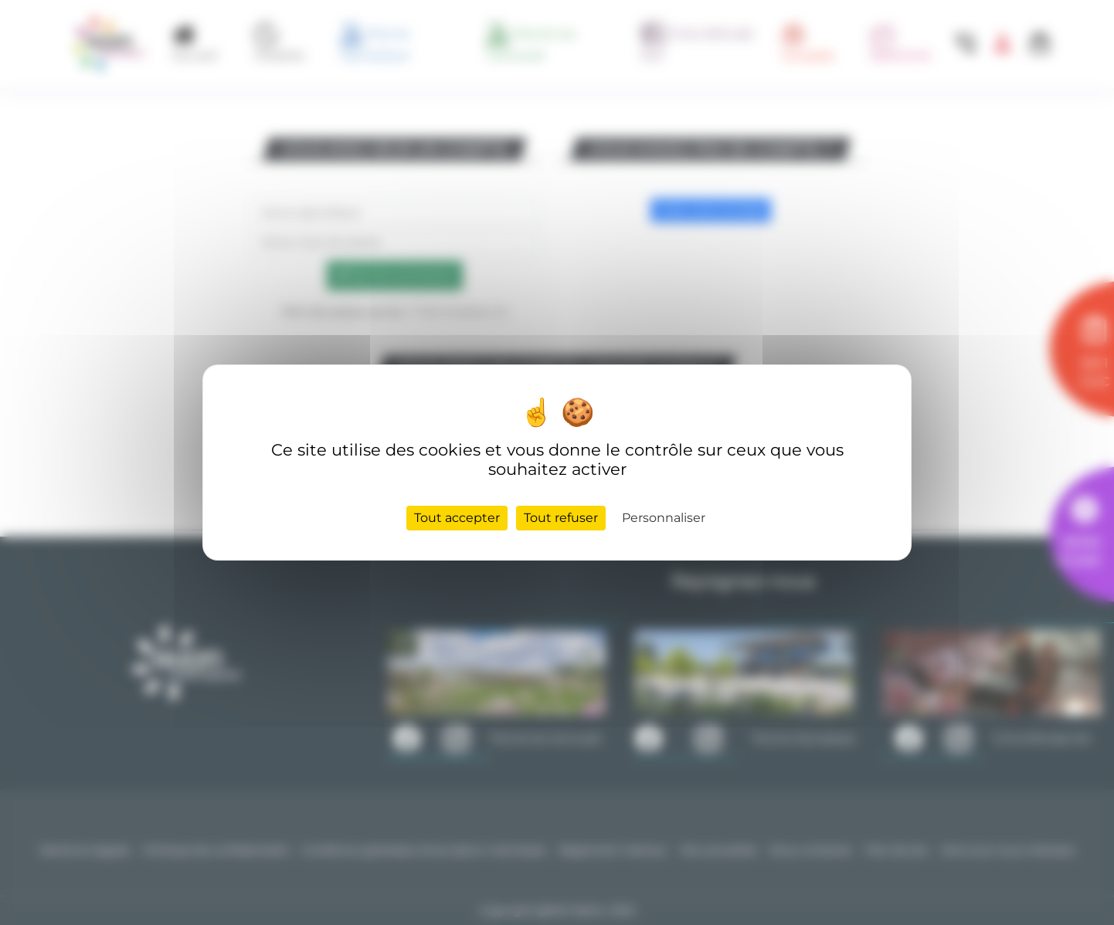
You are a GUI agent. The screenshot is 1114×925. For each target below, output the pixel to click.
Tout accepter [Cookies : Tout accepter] (457, 517)
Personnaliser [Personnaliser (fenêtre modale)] (663, 517)
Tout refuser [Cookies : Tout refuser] (561, 517)
